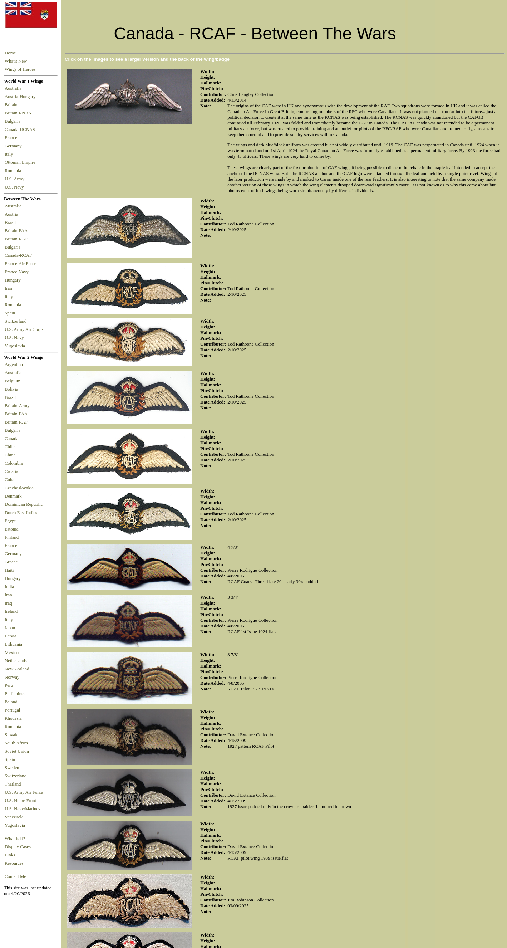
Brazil (11, 222)
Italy (10, 154)
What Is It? (15, 838)
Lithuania (13, 644)
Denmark (13, 496)
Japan (10, 627)
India (9, 586)
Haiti (9, 570)
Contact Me (15, 876)
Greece (11, 562)
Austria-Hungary (21, 96)
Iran (9, 288)
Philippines (15, 693)
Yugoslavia (15, 345)
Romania (14, 170)
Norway (12, 677)
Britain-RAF (17, 238)
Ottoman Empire (21, 162)
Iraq (8, 603)
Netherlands (16, 660)
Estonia (11, 529)
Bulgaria (14, 121)
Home (10, 52)
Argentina (14, 364)
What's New (16, 61)
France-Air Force (22, 263)
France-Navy (18, 271)
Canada (11, 438)
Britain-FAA (17, 230)
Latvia (10, 636)
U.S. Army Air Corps (25, 329)
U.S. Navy (15, 187)
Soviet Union (17, 751)
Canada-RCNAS (21, 129)
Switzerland (16, 321)
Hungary (14, 280)
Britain (12, 104)
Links (10, 854)
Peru (9, 685)
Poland (11, 701)
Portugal (12, 710)
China (10, 455)
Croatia (11, 471)
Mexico (12, 652)
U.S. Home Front (20, 800)
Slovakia (13, 734)
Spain (10, 313)
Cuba (9, 479)
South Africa (16, 743)
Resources (14, 863)
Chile (10, 446)
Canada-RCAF (19, 255)
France (12, 137)
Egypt (10, 520)
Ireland (11, 611)
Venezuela (14, 817)
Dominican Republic (24, 504)
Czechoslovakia (19, 487)
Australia (14, 88)
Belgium (12, 380)
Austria (12, 214)
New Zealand (17, 668)
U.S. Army (15, 178)
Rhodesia (13, 718)
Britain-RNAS (19, 113)
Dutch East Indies (21, 512)
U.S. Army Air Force (24, 792)
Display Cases (18, 846)
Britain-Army (17, 405)
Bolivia (11, 389)
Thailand (13, 784)
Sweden (12, 767)
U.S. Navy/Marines (22, 808)
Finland (12, 537)
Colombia (14, 463)
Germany (14, 145)
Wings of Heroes (20, 69)
